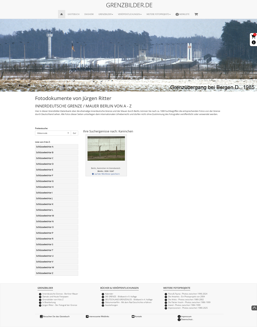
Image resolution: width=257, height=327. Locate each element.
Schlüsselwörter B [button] (44, 152)
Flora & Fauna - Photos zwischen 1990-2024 (187, 293)
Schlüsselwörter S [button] (44, 244)
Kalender (109, 293)
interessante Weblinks (97, 316)
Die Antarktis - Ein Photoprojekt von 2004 (186, 296)
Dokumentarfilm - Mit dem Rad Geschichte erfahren (128, 302)
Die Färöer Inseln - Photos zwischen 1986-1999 (189, 302)
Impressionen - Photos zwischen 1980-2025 (188, 307)
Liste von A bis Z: (42, 142)
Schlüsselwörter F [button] (44, 175)
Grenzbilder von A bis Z (52, 299)
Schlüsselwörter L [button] (44, 209)
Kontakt (137, 316)
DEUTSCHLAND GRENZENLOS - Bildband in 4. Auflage (129, 299)
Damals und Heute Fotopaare (55, 296)
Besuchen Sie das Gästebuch (54, 316)
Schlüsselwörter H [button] (45, 186)
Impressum (184, 316)
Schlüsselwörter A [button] (44, 146)
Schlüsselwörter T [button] (44, 250)
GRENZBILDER (106, 14)
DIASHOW (89, 14)
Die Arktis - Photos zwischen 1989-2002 (186, 299)
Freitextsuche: (41, 128)
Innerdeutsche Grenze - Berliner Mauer (60, 293)
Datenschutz (185, 319)
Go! (74, 133)
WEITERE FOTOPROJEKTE (159, 14)
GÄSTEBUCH (73, 14)
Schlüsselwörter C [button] (44, 158)
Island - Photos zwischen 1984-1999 (184, 305)
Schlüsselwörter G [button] (44, 181)
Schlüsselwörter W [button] (45, 267)
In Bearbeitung (49, 302)
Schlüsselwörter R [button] (44, 238)
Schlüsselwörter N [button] (45, 221)
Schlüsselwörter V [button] (44, 261)
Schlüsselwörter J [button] (44, 198)
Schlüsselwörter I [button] (44, 192)
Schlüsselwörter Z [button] (44, 273)
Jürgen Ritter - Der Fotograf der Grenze (59, 305)
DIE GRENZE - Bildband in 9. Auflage (121, 296)
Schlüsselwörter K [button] (44, 204)
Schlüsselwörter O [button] (45, 227)
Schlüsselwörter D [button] (44, 163)
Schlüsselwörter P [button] (44, 232)
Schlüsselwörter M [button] (45, 215)
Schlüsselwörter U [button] (44, 255)
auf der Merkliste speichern (106, 173)
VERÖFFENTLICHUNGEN (130, 14)
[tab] (56, 146)
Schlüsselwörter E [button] (44, 169)
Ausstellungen (111, 305)
